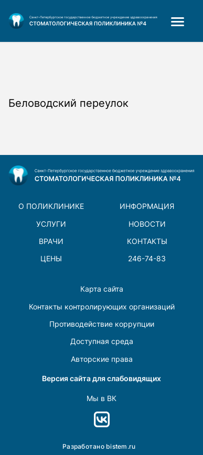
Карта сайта (101, 288)
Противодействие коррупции (101, 323)
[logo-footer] (82, 21)
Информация (147, 206)
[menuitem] (180, 21)
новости (147, 223)
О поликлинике (51, 206)
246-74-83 (147, 258)
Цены (51, 258)
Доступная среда (101, 341)
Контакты (147, 241)
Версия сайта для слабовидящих (101, 378)
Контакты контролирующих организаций (102, 306)
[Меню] (180, 21)
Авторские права (102, 358)
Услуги (51, 223)
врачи (51, 241)
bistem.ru (120, 446)
